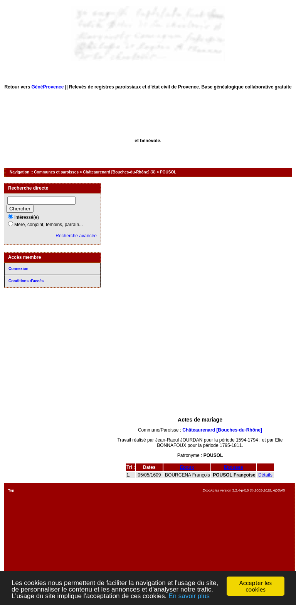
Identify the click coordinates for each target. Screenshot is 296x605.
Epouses (233, 467)
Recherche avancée (76, 235)
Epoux (187, 467)
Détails (265, 475)
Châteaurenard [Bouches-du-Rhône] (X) (119, 172)
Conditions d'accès (26, 281)
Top (11, 490)
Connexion (18, 269)
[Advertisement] (200, 357)
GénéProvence (47, 87)
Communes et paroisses (56, 172)
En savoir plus (189, 596)
